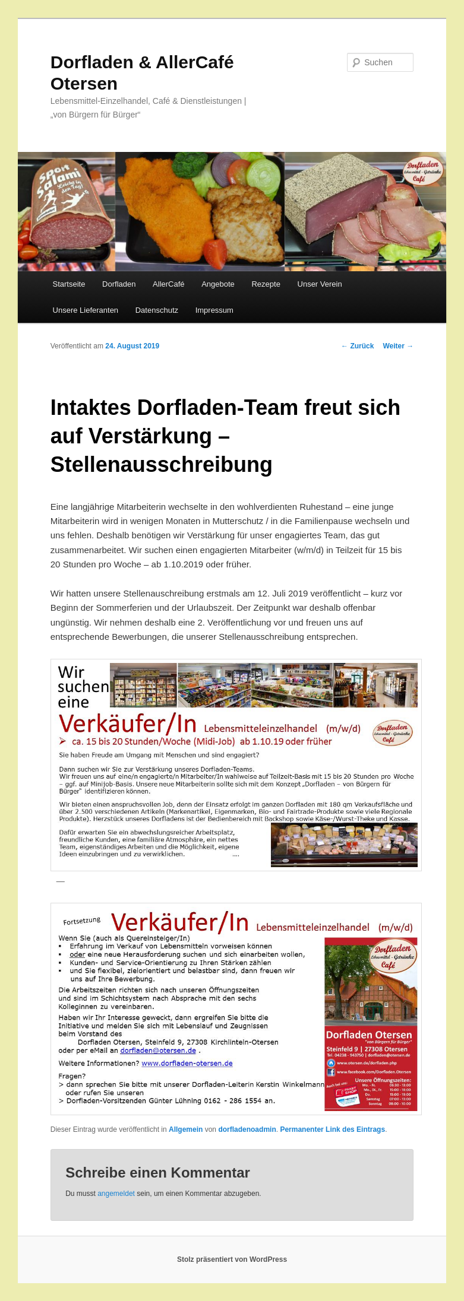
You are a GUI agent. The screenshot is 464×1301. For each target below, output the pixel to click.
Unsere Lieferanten (86, 310)
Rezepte (265, 284)
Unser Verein (320, 284)
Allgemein (186, 1129)
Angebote (218, 284)
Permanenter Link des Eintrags (332, 1129)
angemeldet (116, 1193)
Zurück (357, 346)
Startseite (69, 284)
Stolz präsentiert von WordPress (232, 1259)
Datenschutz (156, 310)
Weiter (398, 346)
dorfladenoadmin (247, 1129)
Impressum (214, 310)
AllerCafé (168, 284)
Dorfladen (118, 284)
